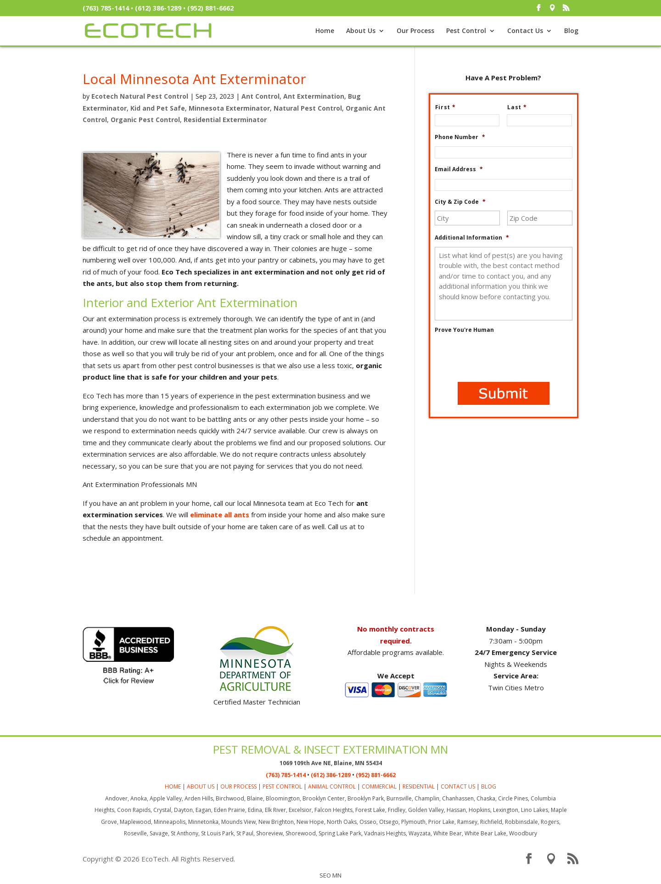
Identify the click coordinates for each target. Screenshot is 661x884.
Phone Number (460, 137)
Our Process (415, 31)
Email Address (459, 169)
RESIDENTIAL (419, 786)
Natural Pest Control (308, 108)
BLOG (488, 786)
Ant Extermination (313, 96)
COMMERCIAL (379, 786)
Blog (571, 31)
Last (520, 107)
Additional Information (472, 238)
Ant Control (260, 96)
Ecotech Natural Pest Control (139, 96)
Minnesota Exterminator (229, 108)
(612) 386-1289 (158, 8)
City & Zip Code (460, 202)
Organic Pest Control (145, 119)
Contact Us (525, 31)
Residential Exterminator (225, 119)
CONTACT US (458, 786)
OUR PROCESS (238, 786)
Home (324, 31)
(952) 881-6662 (210, 8)
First (449, 107)
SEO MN (330, 875)
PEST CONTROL (282, 786)
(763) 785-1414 (106, 8)
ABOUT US (200, 786)
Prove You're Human (464, 330)
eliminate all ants (219, 514)
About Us (360, 31)
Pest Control (466, 31)
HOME (173, 786)
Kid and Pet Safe (157, 108)
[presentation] (504, 357)
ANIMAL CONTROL (332, 786)
